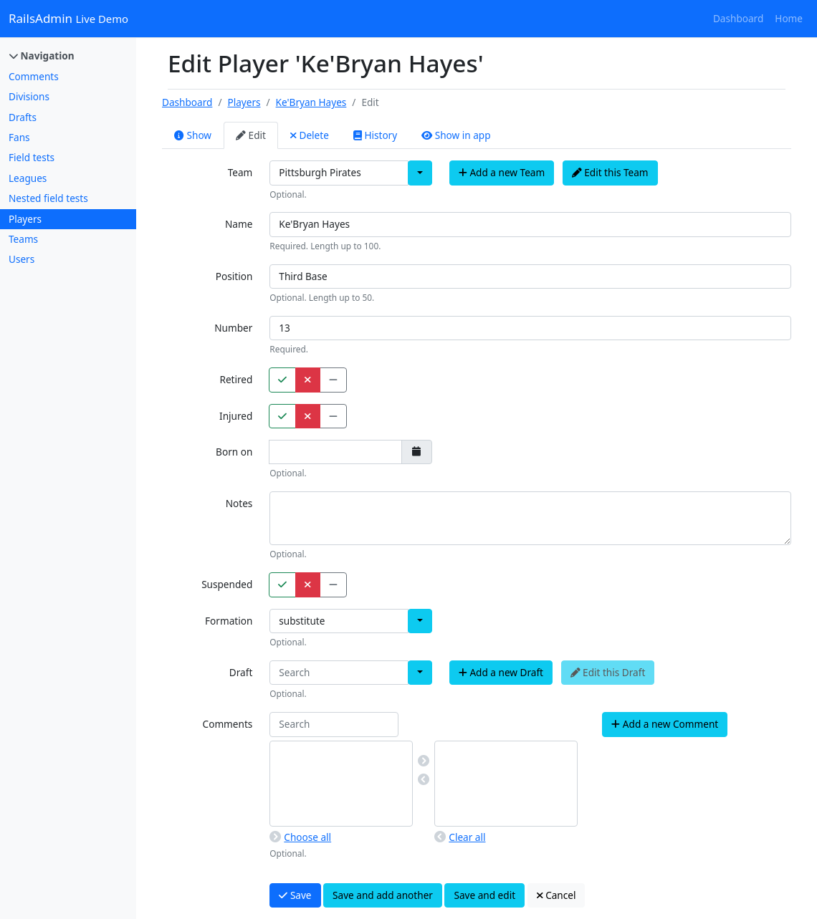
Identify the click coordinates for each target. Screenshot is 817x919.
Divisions (29, 96)
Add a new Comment (664, 724)
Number (233, 328)
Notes (239, 503)
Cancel (556, 895)
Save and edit (484, 895)
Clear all (459, 837)
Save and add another (383, 895)
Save (295, 895)
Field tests (31, 157)
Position (234, 276)
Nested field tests (48, 198)
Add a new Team (502, 172)
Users (21, 259)
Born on (234, 451)
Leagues (28, 178)
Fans (19, 137)
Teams (23, 239)
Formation (228, 620)
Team (240, 172)
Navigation (42, 55)
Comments (34, 76)
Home (789, 18)
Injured (235, 416)
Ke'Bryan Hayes (311, 102)
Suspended (226, 584)
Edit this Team (610, 172)
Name (238, 224)
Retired (235, 379)
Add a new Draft (501, 672)
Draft (240, 672)
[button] (420, 172)
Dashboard (738, 18)
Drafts (23, 117)
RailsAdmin (68, 18)
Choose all (300, 837)
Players (25, 219)
